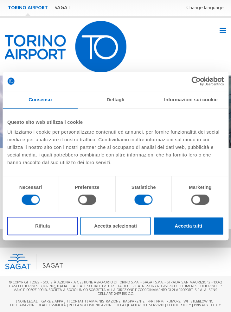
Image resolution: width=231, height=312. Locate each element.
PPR (150, 301)
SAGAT (62, 8)
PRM (160, 301)
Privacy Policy (207, 305)
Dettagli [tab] (116, 99)
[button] (79, 261)
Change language (205, 8)
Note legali (28, 301)
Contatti (78, 301)
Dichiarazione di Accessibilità (38, 305)
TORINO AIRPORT (28, 8)
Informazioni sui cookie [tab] (191, 99)
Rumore (173, 301)
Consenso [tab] (40, 99)
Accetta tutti (188, 226)
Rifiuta (42, 226)
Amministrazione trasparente (116, 301)
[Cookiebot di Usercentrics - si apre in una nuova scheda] (196, 81)
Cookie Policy (179, 305)
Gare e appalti (55, 301)
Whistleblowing (198, 301)
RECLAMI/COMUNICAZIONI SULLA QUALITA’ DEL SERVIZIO (117, 305)
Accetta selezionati (115, 226)
